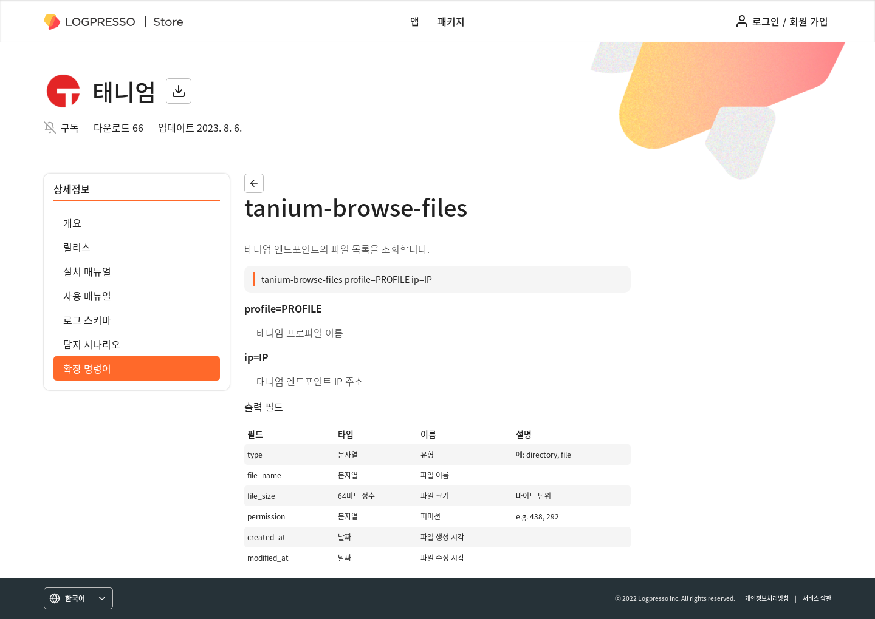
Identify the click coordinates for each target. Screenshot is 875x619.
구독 (70, 127)
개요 (72, 222)
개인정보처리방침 (767, 598)
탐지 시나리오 (91, 344)
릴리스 (77, 247)
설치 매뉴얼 (87, 271)
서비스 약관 (817, 598)
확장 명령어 (87, 368)
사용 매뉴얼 (87, 295)
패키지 (451, 21)
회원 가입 (808, 21)
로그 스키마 (87, 320)
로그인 (766, 21)
